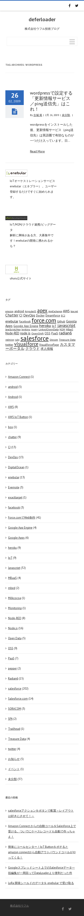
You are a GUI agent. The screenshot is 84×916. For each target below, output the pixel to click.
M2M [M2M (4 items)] (62, 329)
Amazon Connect (19, 377)
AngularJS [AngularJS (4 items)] (30, 311)
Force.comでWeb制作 (21, 517)
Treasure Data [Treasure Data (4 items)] (67, 339)
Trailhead (14, 729)
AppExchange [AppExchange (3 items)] (55, 311)
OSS (10, 648)
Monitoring (15, 608)
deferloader (42, 19)
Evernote (13, 487)
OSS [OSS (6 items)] (47, 333)
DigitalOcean (16, 467)
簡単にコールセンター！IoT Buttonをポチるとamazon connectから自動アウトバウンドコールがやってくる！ (42, 852)
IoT (10, 558)
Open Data (15, 638)
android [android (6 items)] (19, 311)
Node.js (13, 628)
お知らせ (14, 759)
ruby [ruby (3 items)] (17, 339)
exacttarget (15, 497)
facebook (14, 507)
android (13, 387)
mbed (11, 588)
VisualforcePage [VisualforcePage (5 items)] (49, 344)
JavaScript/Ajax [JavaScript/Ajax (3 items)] (13, 329)
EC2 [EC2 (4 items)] (63, 315)
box (10, 427)
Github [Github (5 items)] (61, 321)
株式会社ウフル (19, 905)
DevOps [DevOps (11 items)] (29, 315)
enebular (13, 477)
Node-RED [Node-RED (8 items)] (12, 333)
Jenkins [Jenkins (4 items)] (26, 329)
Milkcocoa (14, 598)
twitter (12, 749)
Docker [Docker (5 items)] (40, 315)
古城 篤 (37, 115)
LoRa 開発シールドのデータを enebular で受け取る (41, 883)
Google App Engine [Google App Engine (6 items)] (25, 326)
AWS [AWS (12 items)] (66, 311)
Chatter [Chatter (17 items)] (11, 315)
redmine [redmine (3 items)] (9, 339)
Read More (37, 151)
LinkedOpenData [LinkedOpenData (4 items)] (49, 329)
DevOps (13, 457)
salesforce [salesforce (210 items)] (34, 338)
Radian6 (13, 678)
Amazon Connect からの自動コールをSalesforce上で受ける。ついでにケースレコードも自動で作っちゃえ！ (42, 831)
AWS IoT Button (18, 417)
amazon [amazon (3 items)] (9, 311)
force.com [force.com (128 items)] (44, 320)
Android (13, 397)
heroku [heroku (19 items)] (45, 325)
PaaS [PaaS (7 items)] (54, 333)
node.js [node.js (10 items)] (25, 333)
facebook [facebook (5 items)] (25, 321)
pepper (12, 668)
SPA (10, 719)
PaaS (11, 658)
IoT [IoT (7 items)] (54, 326)
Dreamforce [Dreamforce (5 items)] (52, 315)
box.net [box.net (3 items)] (74, 311)
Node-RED (14, 618)
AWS (11, 407)
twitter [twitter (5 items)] (9, 344)
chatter (12, 437)
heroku (12, 548)
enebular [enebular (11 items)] (11, 321)
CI (9, 447)
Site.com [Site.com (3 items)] (54, 339)
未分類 (66, 115)
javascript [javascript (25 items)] (66, 325)
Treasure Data (17, 739)
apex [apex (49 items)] (42, 310)
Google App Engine (20, 528)
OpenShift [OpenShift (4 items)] (37, 333)
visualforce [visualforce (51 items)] (26, 344)
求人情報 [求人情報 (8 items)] (47, 348)
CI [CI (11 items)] (20, 315)
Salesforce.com (18, 699)
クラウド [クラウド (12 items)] (32, 348)
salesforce (14, 688)
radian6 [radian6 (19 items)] (65, 333)
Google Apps (16, 538)
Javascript (14, 568)
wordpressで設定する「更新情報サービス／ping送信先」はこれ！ (51, 101)
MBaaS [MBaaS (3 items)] (69, 329)
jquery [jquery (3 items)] (34, 329)
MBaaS (12, 578)
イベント (14, 769)
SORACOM (14, 709)
